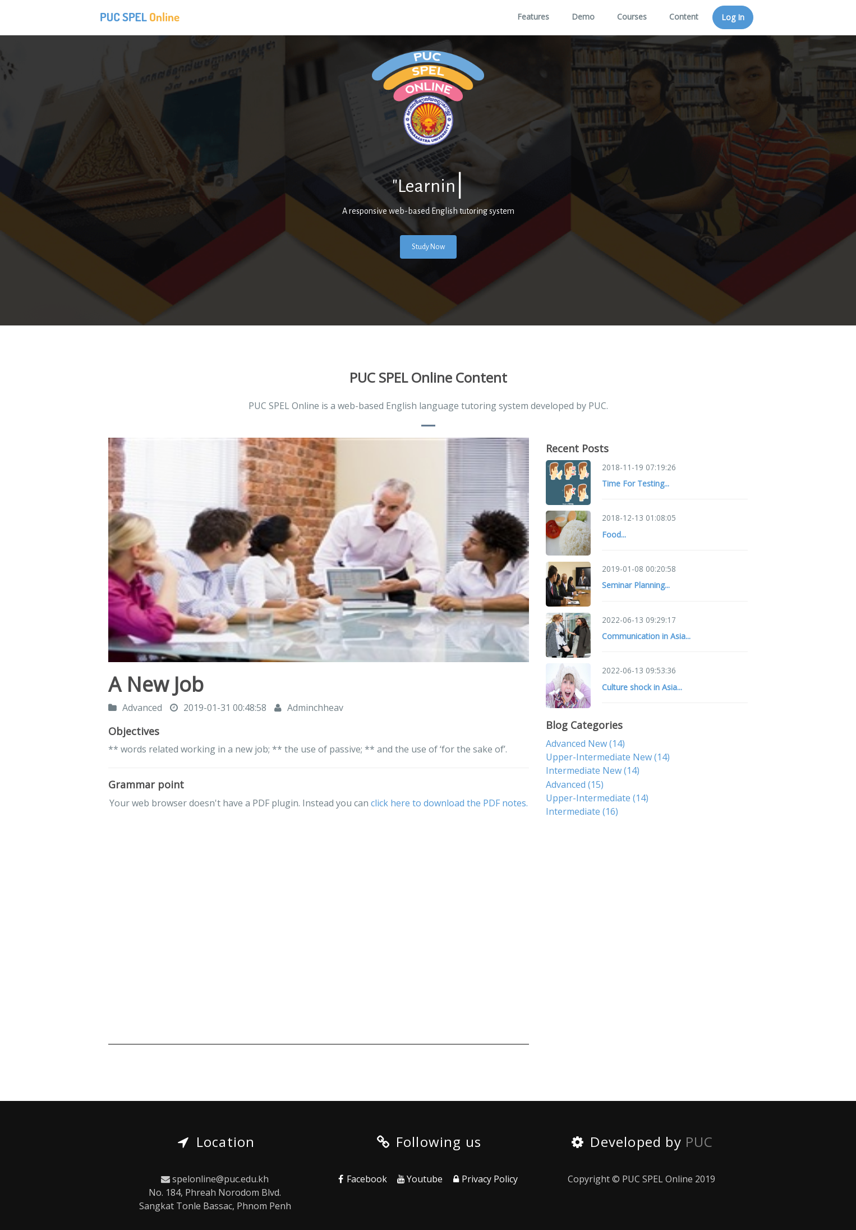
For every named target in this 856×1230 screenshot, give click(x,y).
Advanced (575, 784)
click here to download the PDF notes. (449, 803)
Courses (632, 16)
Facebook (361, 1179)
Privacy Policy (484, 1179)
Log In (732, 17)
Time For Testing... (635, 483)
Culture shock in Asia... (642, 687)
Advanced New (585, 743)
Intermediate (582, 811)
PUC (699, 1141)
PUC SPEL (140, 16)
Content (683, 16)
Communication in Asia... (646, 636)
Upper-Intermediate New (608, 757)
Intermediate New (592, 770)
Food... (614, 534)
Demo (583, 16)
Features (533, 16)
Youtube (419, 1179)
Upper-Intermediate (597, 798)
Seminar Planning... (636, 585)
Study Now (428, 247)
